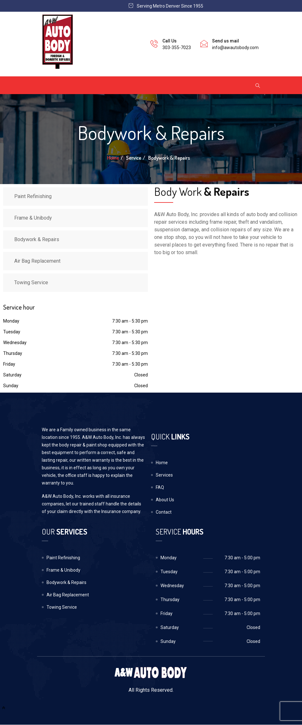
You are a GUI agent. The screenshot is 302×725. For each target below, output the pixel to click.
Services (164, 475)
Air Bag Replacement (37, 261)
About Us (165, 499)
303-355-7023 (176, 47)
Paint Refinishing (33, 196)
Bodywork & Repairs (36, 239)
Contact (164, 512)
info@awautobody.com (235, 47)
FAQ (160, 487)
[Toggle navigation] (50, 85)
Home (113, 158)
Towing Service (31, 282)
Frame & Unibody (33, 218)
